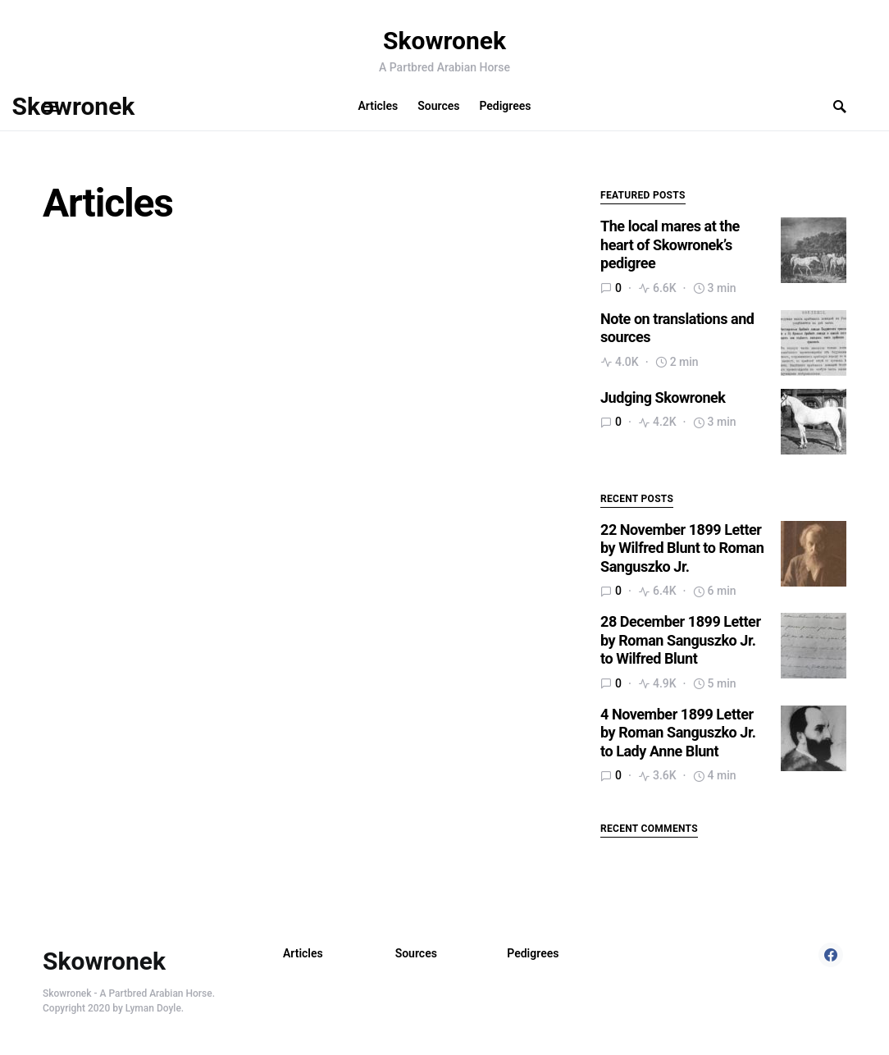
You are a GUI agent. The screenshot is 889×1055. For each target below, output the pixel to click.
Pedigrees (532, 953)
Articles (303, 953)
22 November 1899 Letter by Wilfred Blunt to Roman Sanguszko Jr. (682, 548)
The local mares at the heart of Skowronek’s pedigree (670, 244)
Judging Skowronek (663, 397)
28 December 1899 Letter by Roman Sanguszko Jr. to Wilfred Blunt (680, 640)
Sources (416, 953)
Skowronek (444, 40)
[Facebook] (830, 955)
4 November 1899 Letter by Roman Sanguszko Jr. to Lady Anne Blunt (677, 733)
